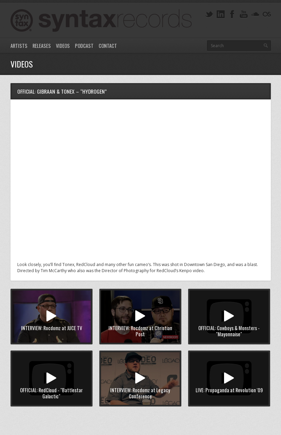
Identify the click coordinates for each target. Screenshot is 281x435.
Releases (42, 45)
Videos (63, 45)
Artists (19, 45)
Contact (108, 45)
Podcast (84, 45)
